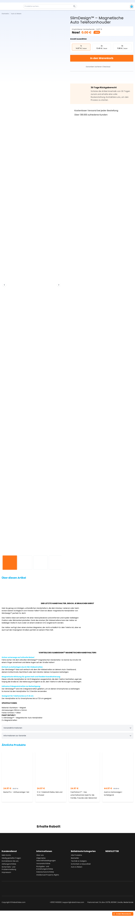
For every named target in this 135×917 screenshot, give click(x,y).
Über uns (40, 855)
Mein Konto (6, 855)
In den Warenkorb (101, 58)
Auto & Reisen (76, 867)
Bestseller (75, 858)
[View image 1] (10, 563)
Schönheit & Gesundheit (81, 864)
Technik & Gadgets (79, 861)
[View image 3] (40, 563)
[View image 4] (56, 563)
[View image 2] (25, 563)
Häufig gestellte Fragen (11, 858)
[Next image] (59, 285)
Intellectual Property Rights (47, 875)
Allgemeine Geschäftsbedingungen (46, 859)
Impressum (6, 872)
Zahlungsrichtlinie (9, 864)
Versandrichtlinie (43, 863)
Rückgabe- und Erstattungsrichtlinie (44, 867)
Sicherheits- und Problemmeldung (9, 868)
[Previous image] (4, 285)
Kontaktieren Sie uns (10, 861)
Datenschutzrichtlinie (45, 872)
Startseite (5, 14)
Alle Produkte (76, 855)
